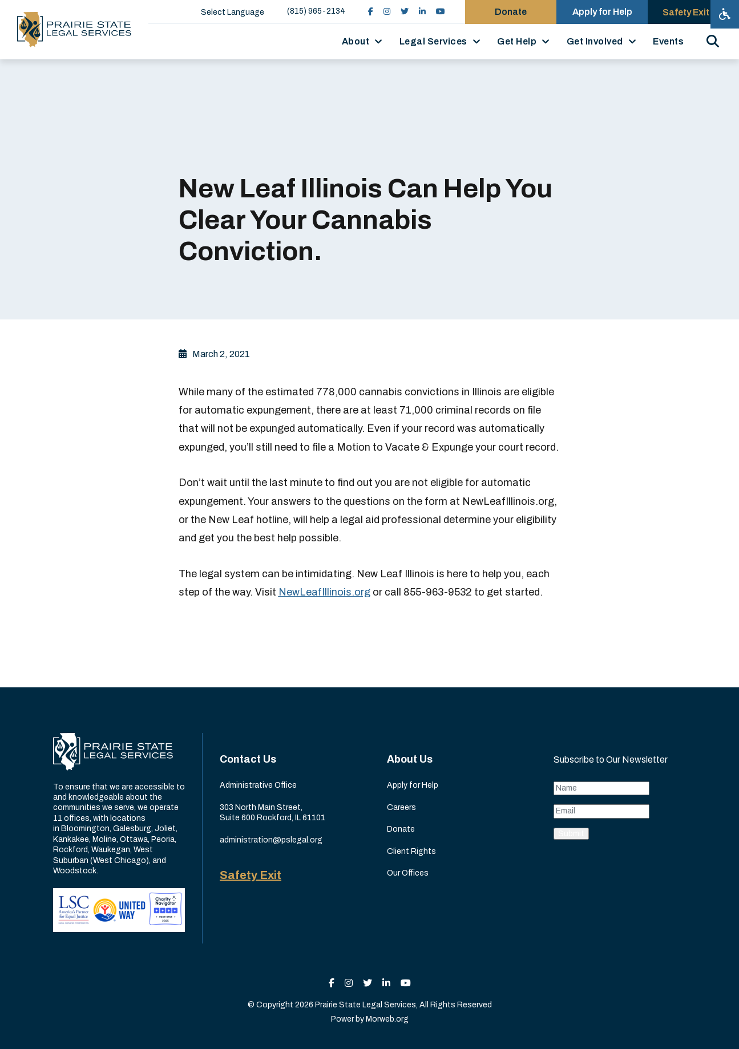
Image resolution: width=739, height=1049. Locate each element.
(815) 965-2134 (316, 11)
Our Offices (408, 873)
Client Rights (411, 851)
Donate (401, 829)
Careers (401, 807)
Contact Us (248, 759)
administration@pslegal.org (271, 840)
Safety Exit (250, 875)
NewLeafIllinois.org (324, 592)
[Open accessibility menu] (724, 14)
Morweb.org (387, 1019)
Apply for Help (412, 785)
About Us (410, 759)
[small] (370, 11)
